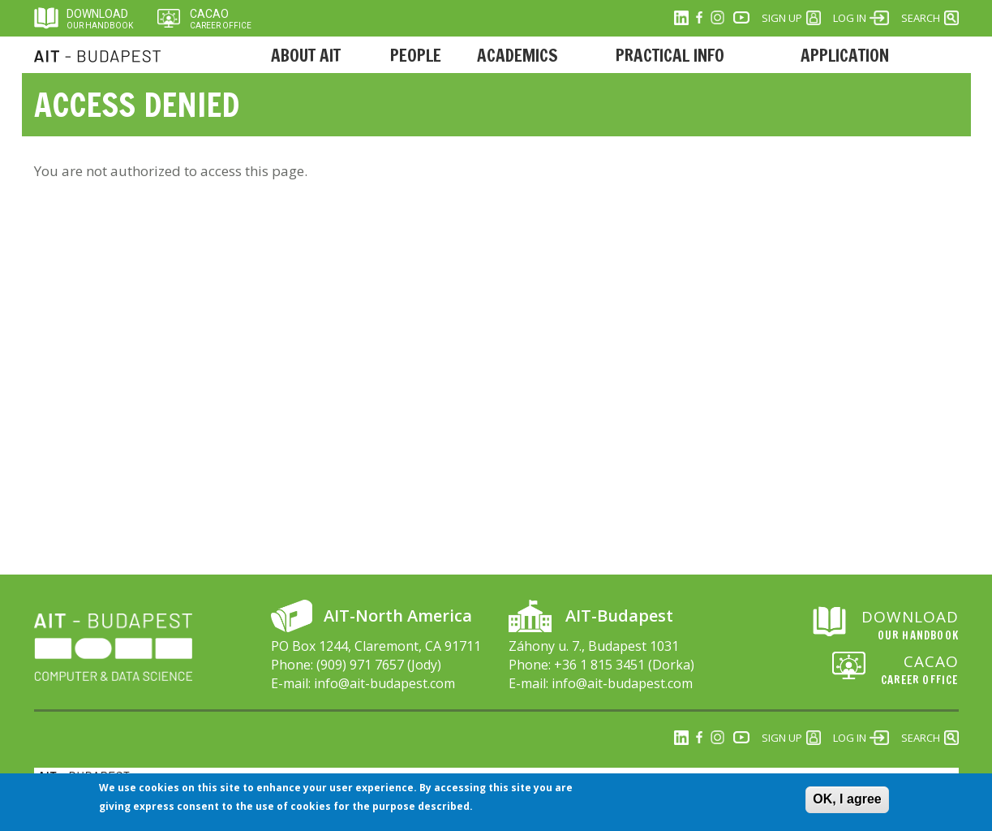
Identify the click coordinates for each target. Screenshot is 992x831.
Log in (849, 18)
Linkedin (681, 18)
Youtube (741, 18)
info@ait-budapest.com (384, 683)
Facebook (699, 18)
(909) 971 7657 (360, 665)
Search (920, 18)
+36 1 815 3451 (599, 665)
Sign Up (782, 18)
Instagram (717, 18)
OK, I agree (847, 800)
